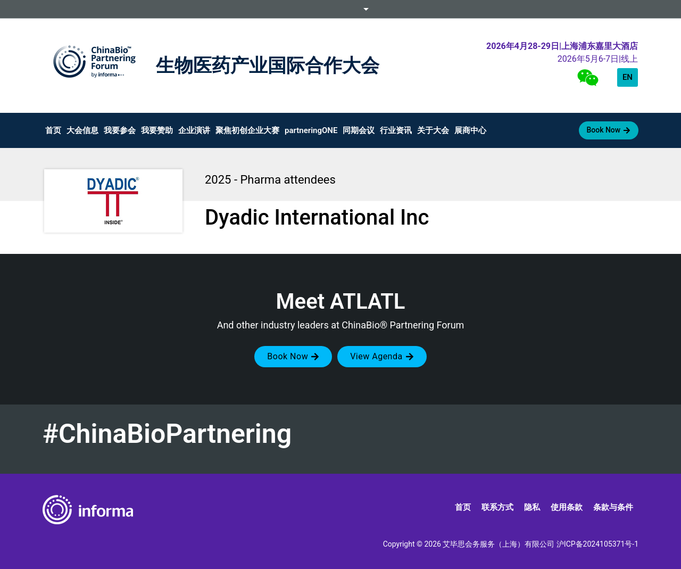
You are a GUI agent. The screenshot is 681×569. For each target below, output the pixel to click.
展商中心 (470, 130)
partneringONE (311, 130)
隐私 (532, 507)
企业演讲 (194, 130)
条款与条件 (613, 507)
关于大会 (433, 130)
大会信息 (82, 130)
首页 (53, 130)
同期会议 (359, 130)
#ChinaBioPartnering (167, 433)
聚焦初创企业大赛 (247, 130)
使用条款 (567, 507)
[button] (293, 356)
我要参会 (120, 130)
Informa (340, 9)
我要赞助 (157, 130)
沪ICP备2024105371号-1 (597, 544)
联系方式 (497, 507)
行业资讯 (396, 130)
